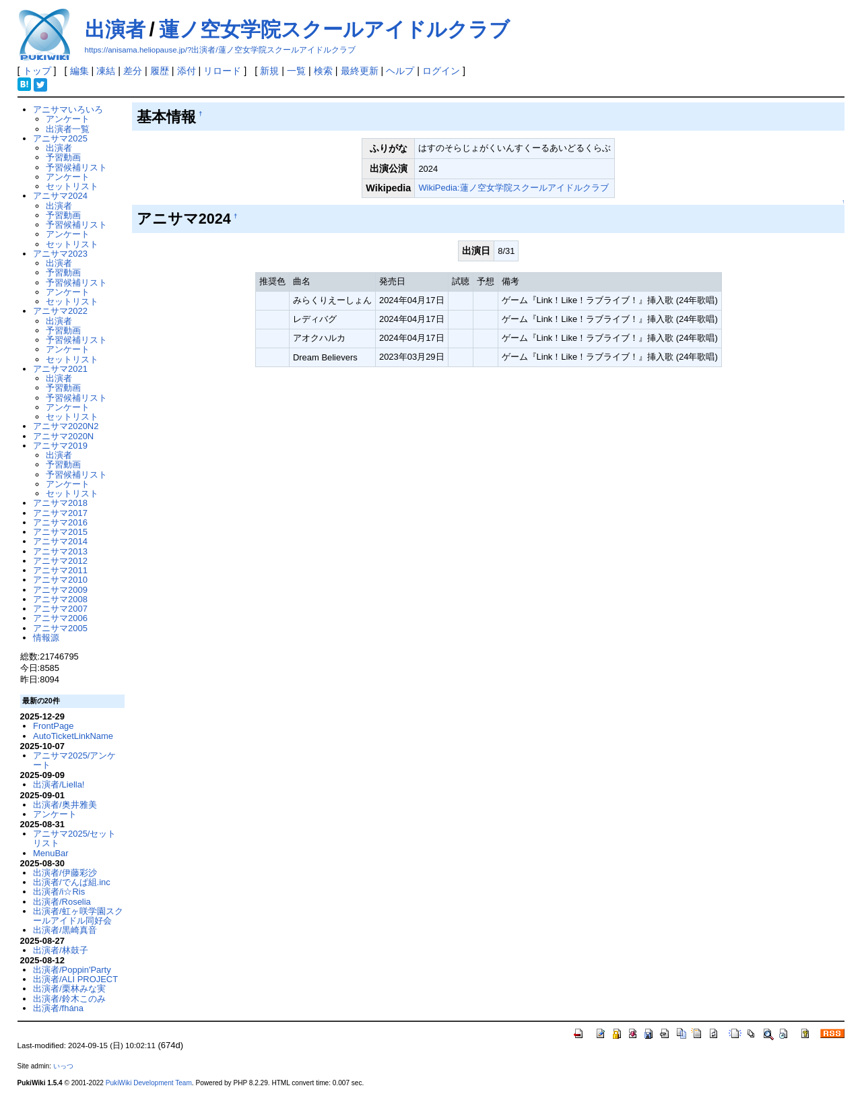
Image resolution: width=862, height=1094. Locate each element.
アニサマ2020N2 (65, 426)
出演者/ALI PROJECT (75, 979)
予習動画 (63, 157)
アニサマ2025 (60, 138)
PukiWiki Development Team (149, 1083)
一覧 (296, 70)
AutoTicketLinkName (73, 736)
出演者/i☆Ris (59, 892)
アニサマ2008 (60, 599)
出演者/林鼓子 (60, 950)
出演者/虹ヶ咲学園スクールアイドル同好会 (78, 916)
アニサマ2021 (60, 369)
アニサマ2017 (60, 513)
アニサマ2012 (60, 561)
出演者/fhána (58, 1008)
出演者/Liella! (58, 784)
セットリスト (72, 186)
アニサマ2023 (60, 254)
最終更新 (359, 70)
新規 (269, 70)
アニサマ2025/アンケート (74, 760)
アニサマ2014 (60, 541)
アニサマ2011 (60, 570)
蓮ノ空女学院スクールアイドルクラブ (334, 29)
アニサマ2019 (60, 446)
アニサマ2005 (60, 628)
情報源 (46, 638)
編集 (79, 70)
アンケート (68, 119)
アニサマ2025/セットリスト (74, 838)
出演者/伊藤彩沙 (65, 873)
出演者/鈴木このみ (69, 999)
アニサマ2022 (60, 311)
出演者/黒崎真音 (65, 930)
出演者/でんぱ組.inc (71, 882)
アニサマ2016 (60, 522)
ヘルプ (400, 70)
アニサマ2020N (63, 436)
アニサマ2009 (60, 590)
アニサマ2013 (60, 551)
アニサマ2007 (60, 609)
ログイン (441, 70)
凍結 (105, 70)
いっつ (63, 1066)
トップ (37, 70)
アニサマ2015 (60, 532)
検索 (323, 70)
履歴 (159, 70)
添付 (186, 70)
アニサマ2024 (60, 196)
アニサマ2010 (60, 580)
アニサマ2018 (60, 503)
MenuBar (51, 853)
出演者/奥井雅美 (65, 805)
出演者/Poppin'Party (72, 970)
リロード (222, 70)
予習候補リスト (76, 167)
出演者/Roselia (62, 902)
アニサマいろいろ (68, 109)
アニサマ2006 (60, 618)
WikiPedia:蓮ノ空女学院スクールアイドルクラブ (513, 188)
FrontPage (53, 726)
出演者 (115, 29)
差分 (132, 70)
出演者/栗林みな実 (69, 989)
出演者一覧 (68, 129)
